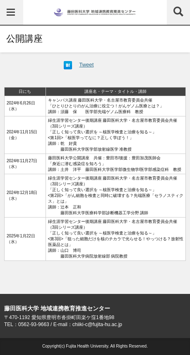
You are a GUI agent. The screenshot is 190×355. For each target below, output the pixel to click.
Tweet (86, 65)
